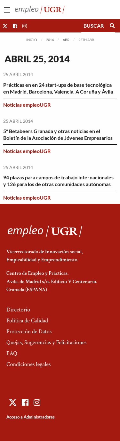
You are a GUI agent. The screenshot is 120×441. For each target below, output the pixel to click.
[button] (5, 26)
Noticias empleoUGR (27, 105)
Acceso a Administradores (30, 416)
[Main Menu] (7, 10)
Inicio (31, 40)
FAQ (11, 353)
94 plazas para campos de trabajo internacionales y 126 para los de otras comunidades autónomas (58, 180)
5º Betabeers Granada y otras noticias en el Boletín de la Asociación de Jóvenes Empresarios (58, 134)
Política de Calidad (27, 320)
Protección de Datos (29, 331)
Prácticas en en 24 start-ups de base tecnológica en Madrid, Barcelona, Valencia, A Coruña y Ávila (58, 88)
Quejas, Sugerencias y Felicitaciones (46, 342)
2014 (50, 40)
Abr (66, 40)
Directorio (18, 309)
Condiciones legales (28, 364)
